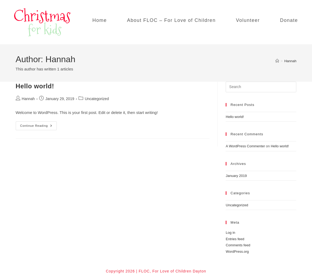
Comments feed (238, 245)
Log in (230, 233)
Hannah (290, 61)
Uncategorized (97, 99)
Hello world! (35, 86)
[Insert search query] (261, 87)
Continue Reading (38, 127)
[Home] (277, 61)
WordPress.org (237, 252)
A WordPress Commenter (245, 146)
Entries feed (235, 239)
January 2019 (236, 176)
